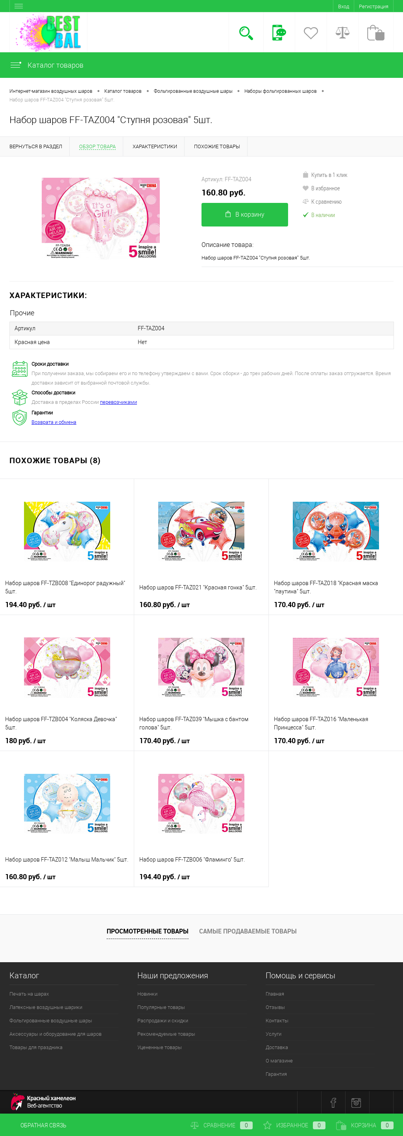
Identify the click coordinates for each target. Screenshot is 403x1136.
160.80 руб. (224, 192)
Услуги (273, 1034)
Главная (275, 993)
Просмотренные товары (148, 930)
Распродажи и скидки (162, 1020)
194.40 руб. (30, 604)
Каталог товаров (46, 65)
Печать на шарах (29, 993)
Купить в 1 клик (325, 175)
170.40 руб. (299, 604)
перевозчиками (118, 402)
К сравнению (322, 201)
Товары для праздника (36, 1047)
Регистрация (373, 6)
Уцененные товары (159, 1047)
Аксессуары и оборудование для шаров (55, 1034)
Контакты (277, 1020)
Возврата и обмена (53, 422)
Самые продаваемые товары (248, 930)
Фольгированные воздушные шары (50, 1020)
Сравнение (221, 1125)
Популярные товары (161, 1007)
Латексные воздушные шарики (45, 1007)
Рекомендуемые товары (166, 1034)
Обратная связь (38, 1125)
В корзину (245, 214)
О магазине (279, 1060)
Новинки (147, 993)
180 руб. (25, 740)
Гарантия (276, 1074)
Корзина (365, 1125)
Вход (343, 6)
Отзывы (275, 1007)
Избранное (294, 1125)
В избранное (321, 188)
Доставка (277, 1047)
